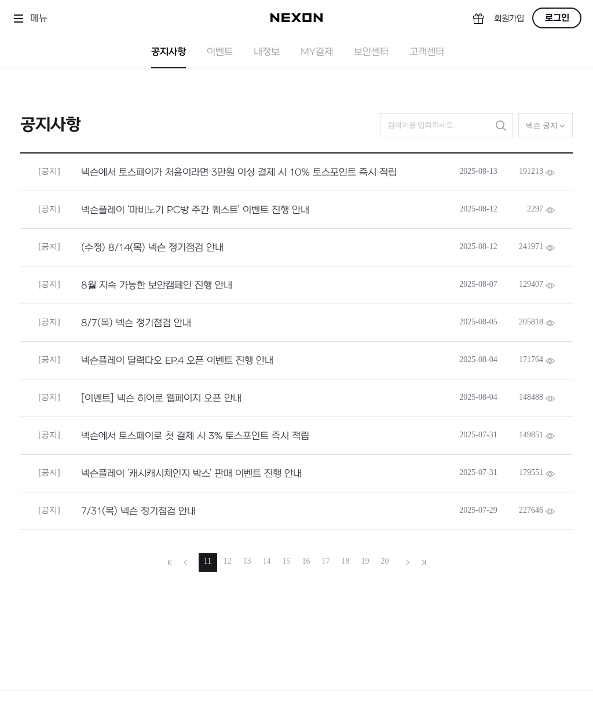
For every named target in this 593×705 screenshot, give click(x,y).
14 (267, 561)
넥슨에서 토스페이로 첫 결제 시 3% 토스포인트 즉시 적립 (195, 436)
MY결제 (317, 52)
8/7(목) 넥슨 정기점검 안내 (136, 323)
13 (247, 561)
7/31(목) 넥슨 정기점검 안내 (138, 511)
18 (346, 561)
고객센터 (426, 52)
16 (306, 561)
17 (326, 561)
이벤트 (220, 52)
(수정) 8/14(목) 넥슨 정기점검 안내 (152, 248)
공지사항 (168, 52)
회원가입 (509, 19)
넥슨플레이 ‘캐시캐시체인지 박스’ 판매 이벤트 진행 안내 (191, 474)
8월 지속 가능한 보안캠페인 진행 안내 (156, 285)
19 (365, 561)
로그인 (557, 18)
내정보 (267, 52)
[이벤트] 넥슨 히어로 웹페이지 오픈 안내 (161, 398)
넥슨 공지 (546, 125)
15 (287, 561)
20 (385, 561)
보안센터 (371, 52)
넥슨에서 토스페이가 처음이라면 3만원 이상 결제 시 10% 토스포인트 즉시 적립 (239, 172)
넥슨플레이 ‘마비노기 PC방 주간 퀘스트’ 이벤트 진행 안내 (195, 210)
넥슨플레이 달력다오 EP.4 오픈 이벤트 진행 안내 (177, 361)
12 (228, 561)
